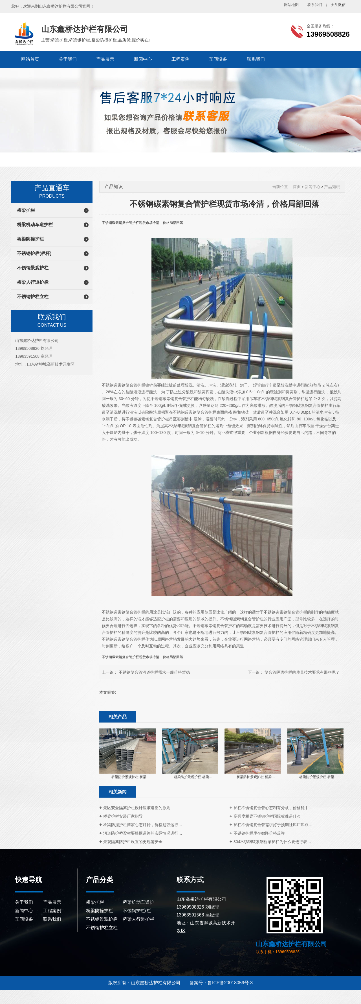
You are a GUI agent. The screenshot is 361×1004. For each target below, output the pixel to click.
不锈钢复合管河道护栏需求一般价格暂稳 (154, 672)
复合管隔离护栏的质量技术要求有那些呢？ (302, 672)
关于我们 (68, 59)
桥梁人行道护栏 (33, 282)
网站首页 (30, 59)
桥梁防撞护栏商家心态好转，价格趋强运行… (142, 824)
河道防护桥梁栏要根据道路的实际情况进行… (142, 833)
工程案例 (180, 59)
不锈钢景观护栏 (33, 267)
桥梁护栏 (26, 210)
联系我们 (314, 5)
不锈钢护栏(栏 (137, 910)
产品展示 (105, 59)
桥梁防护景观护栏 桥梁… (130, 777)
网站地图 (291, 5)
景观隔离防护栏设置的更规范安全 (132, 841)
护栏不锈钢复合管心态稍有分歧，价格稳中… (273, 808)
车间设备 (218, 59)
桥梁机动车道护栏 (35, 224)
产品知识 (332, 186)
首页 (297, 186)
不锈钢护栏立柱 (33, 296)
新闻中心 (143, 59)
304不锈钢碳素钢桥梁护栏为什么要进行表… (272, 841)
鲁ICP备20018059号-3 (230, 982)
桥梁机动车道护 (138, 902)
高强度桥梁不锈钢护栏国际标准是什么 (267, 816)
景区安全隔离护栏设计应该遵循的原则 (136, 808)
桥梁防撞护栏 (30, 239)
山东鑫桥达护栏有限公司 (23, 34)
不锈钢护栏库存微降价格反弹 (259, 833)
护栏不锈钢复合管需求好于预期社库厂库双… (273, 824)
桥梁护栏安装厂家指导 (123, 816)
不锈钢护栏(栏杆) (34, 253)
